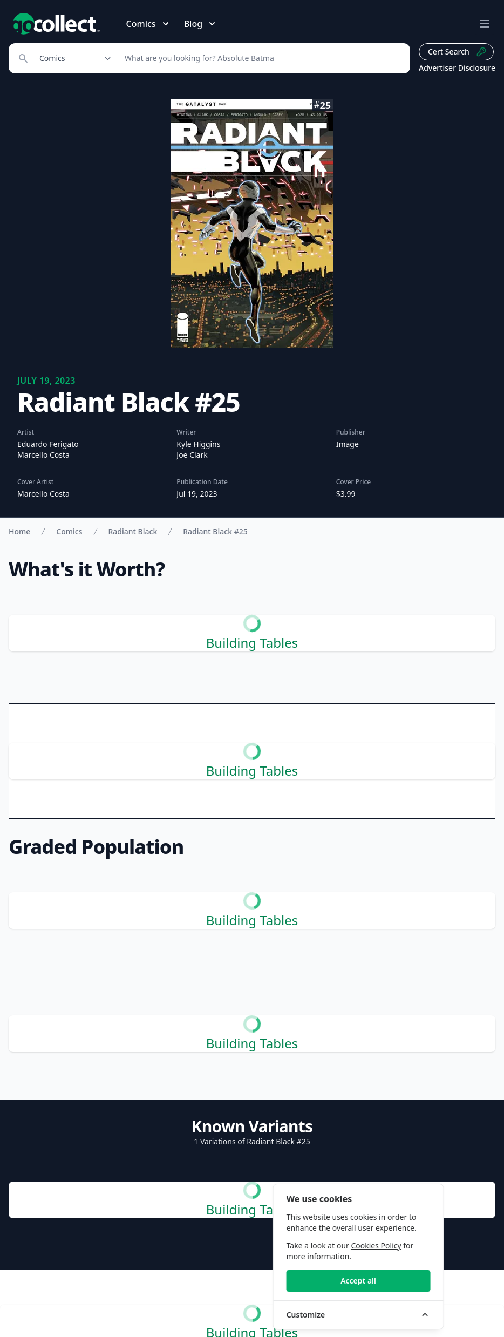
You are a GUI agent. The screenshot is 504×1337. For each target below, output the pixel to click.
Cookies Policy (425, 1245)
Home (19, 531)
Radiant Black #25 (215, 531)
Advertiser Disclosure (457, 68)
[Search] (261, 58)
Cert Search (457, 51)
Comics (69, 531)
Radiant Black (133, 531)
